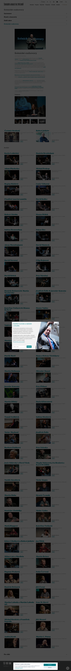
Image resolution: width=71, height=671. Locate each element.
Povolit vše (50, 664)
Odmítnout (50, 667)
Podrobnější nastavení (19, 668)
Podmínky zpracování (18, 341)
